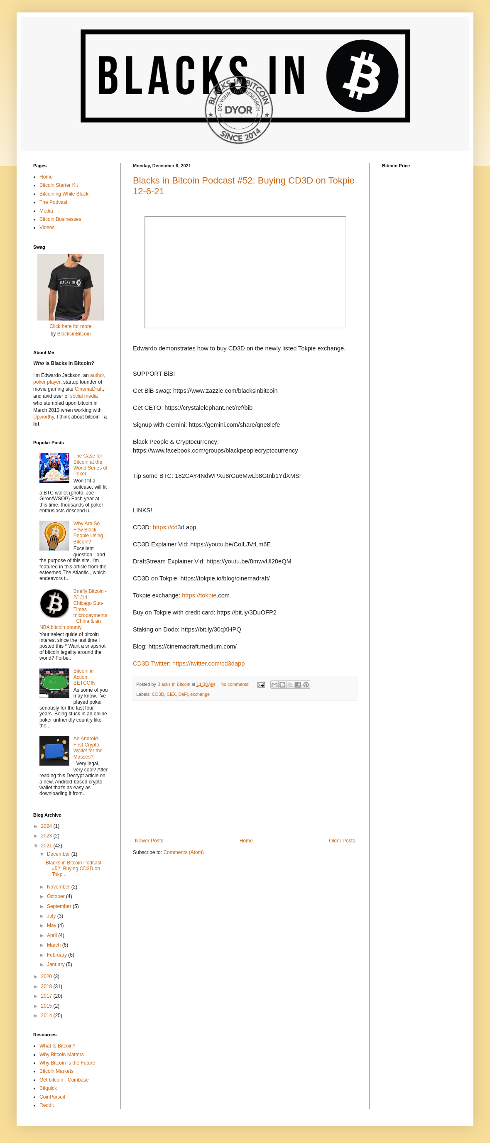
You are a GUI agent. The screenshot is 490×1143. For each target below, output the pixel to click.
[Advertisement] (245, 769)
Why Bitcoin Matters (61, 1054)
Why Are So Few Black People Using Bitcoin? (88, 532)
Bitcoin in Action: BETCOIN (85, 677)
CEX (171, 694)
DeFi (183, 694)
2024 (47, 826)
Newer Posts (149, 841)
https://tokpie (199, 595)
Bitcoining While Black (63, 194)
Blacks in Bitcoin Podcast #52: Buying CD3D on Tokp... (73, 869)
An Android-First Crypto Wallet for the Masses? (88, 747)
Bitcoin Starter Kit (58, 185)
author (97, 375)
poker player (46, 382)
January (56, 964)
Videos (46, 227)
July (52, 916)
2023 (47, 836)
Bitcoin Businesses (60, 219)
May (52, 925)
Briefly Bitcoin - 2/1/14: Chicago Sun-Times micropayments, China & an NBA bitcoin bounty (73, 609)
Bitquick (48, 1088)
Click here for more (70, 326)
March (54, 945)
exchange (200, 694)
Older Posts (342, 841)
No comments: (235, 684)
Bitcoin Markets (56, 1071)
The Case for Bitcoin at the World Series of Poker (91, 465)
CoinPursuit (52, 1097)
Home (246, 841)
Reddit (46, 1105)
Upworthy (43, 417)
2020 (47, 976)
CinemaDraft (89, 389)
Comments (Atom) (183, 852)
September (60, 906)
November (59, 887)
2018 (47, 986)
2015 (47, 1006)
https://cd (165, 527)
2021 (47, 846)
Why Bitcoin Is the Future (67, 1063)
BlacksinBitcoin (74, 334)
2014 (47, 1015)
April (52, 935)
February (57, 955)
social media (84, 396)
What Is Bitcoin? (57, 1046)
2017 (47, 996)
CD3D (158, 694)
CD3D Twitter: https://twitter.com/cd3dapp (189, 663)
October (56, 896)
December (59, 854)
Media (46, 211)
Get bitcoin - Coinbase (64, 1080)
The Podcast (53, 202)
